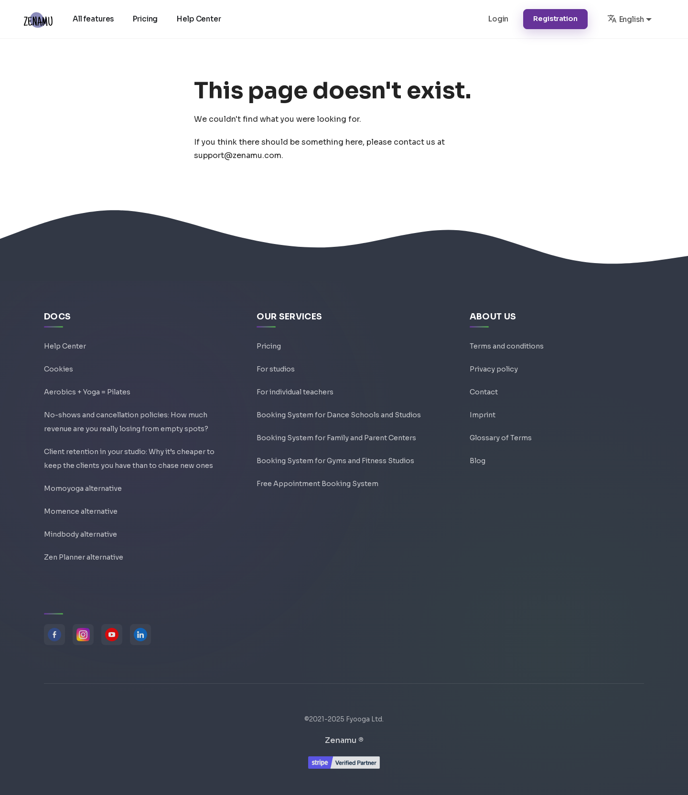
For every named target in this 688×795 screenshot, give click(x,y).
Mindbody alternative (80, 534)
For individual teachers (295, 392)
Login (498, 18)
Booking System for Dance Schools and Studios (339, 415)
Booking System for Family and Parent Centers (336, 438)
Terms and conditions (507, 346)
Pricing (145, 18)
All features (93, 18)
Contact (484, 392)
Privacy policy (494, 369)
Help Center (199, 18)
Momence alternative (81, 511)
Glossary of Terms (501, 438)
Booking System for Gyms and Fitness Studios (335, 460)
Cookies (58, 369)
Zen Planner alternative (83, 557)
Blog (477, 460)
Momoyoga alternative (83, 488)
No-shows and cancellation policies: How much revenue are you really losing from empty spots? (126, 422)
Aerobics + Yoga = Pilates (87, 392)
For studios (276, 369)
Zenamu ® (344, 740)
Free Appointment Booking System (317, 483)
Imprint (482, 415)
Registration (555, 18)
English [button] (625, 18)
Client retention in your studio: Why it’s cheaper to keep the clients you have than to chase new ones (129, 458)
